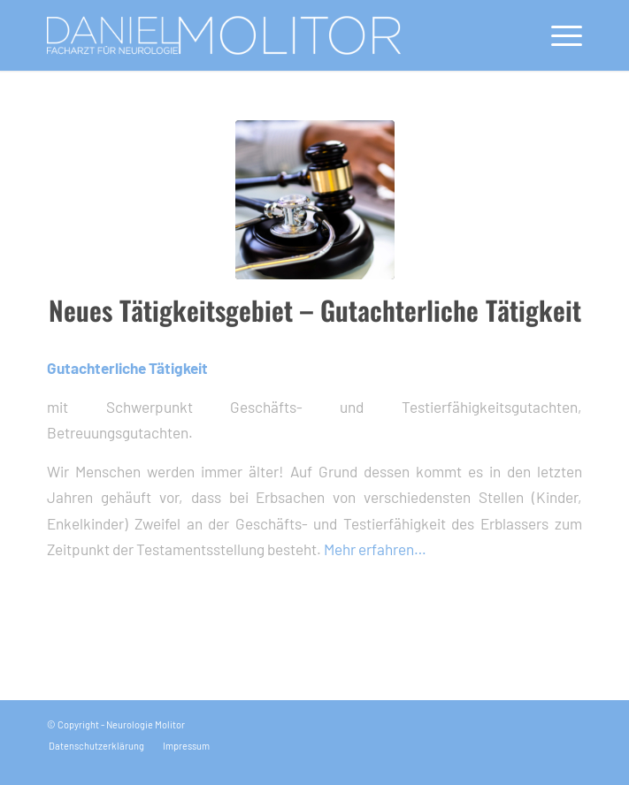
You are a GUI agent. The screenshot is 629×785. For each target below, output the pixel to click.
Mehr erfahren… (375, 549)
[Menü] (557, 35)
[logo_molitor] (260, 35)
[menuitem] (557, 35)
